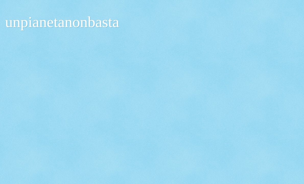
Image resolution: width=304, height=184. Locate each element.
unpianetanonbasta (62, 22)
